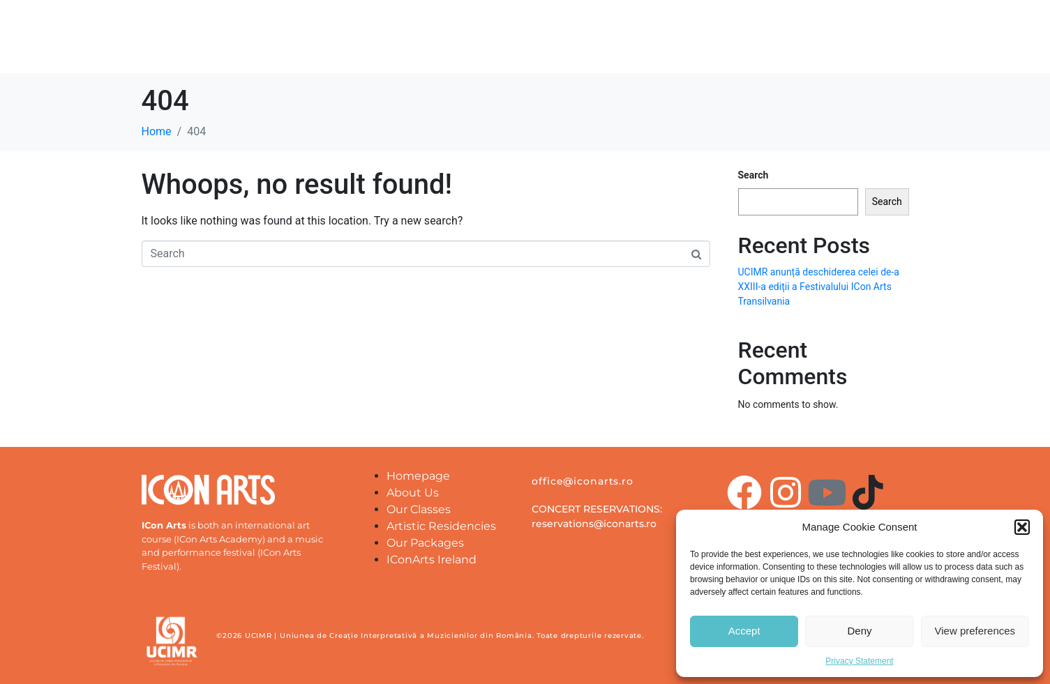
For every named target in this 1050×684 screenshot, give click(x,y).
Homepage (338, 43)
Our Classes (645, 43)
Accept (744, 631)
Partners (485, 43)
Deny (859, 631)
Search (753, 175)
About (415, 43)
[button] (1022, 527)
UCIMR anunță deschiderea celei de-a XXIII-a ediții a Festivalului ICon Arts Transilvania (818, 286)
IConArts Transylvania (764, 43)
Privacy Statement (859, 661)
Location (561, 43)
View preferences (975, 631)
